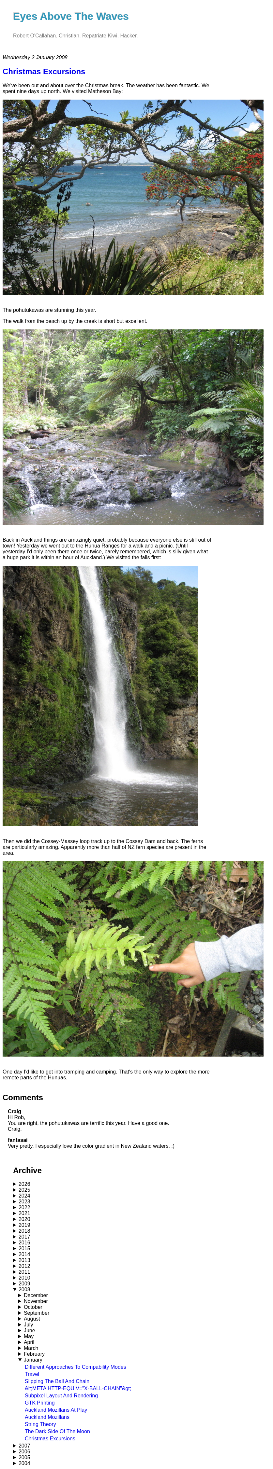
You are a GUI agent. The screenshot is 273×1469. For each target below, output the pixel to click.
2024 (24, 1196)
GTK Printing (40, 1403)
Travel (32, 1374)
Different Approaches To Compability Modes (75, 1367)
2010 (24, 1278)
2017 (24, 1237)
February (34, 1354)
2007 (24, 1445)
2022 (24, 1207)
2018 (24, 1231)
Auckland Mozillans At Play (56, 1410)
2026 (24, 1184)
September (36, 1313)
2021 (24, 1213)
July (28, 1324)
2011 (24, 1272)
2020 (24, 1219)
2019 (24, 1225)
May (29, 1336)
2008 (24, 1289)
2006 (24, 1451)
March (31, 1348)
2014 (24, 1254)
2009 (24, 1283)
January (33, 1360)
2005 (24, 1457)
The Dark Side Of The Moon (57, 1431)
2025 (24, 1190)
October (33, 1307)
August (32, 1319)
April (29, 1342)
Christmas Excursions (50, 1438)
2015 (24, 1248)
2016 (24, 1242)
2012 (24, 1266)
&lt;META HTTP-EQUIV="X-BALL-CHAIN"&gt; (78, 1388)
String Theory (40, 1424)
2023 (24, 1201)
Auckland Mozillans (47, 1417)
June (29, 1330)
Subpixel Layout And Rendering (61, 1395)
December (36, 1295)
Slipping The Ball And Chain (57, 1381)
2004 (24, 1463)
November (36, 1301)
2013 (24, 1260)
